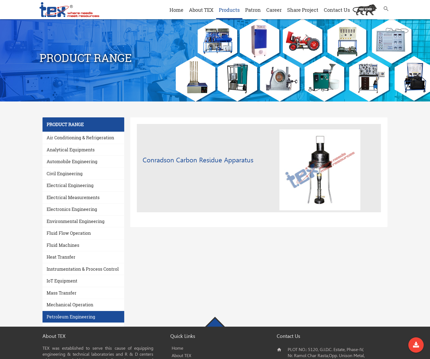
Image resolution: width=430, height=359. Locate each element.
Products (229, 10)
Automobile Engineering (72, 161)
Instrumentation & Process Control (83, 269)
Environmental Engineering (75, 221)
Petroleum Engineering (71, 317)
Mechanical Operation (70, 304)
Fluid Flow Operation (69, 233)
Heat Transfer (61, 257)
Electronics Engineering (72, 209)
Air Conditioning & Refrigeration (80, 137)
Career (274, 10)
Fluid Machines (63, 245)
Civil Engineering (65, 173)
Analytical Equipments (71, 149)
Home (176, 10)
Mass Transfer (62, 293)
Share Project (302, 10)
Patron (253, 10)
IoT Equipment (62, 281)
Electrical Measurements (73, 197)
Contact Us (337, 10)
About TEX (201, 10)
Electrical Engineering (70, 185)
